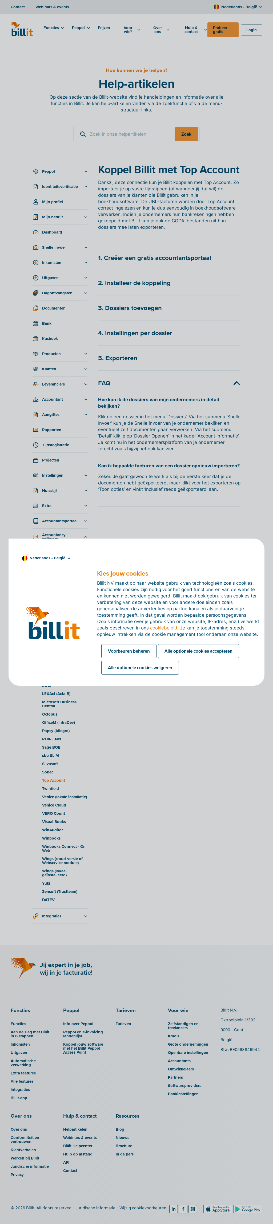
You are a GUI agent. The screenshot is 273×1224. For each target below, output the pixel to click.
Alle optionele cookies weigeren (140, 667)
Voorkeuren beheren (129, 651)
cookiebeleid (163, 628)
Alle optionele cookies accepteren (198, 651)
